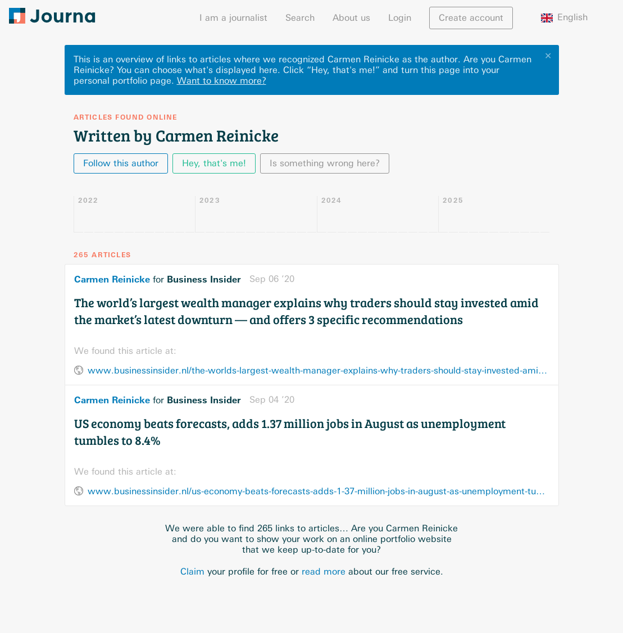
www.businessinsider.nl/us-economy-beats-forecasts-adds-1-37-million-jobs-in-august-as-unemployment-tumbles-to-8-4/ (318, 491)
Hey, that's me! (214, 163)
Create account (471, 17)
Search (300, 17)
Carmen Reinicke (112, 279)
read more (323, 571)
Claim (192, 571)
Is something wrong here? (325, 163)
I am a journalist (233, 17)
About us (351, 17)
